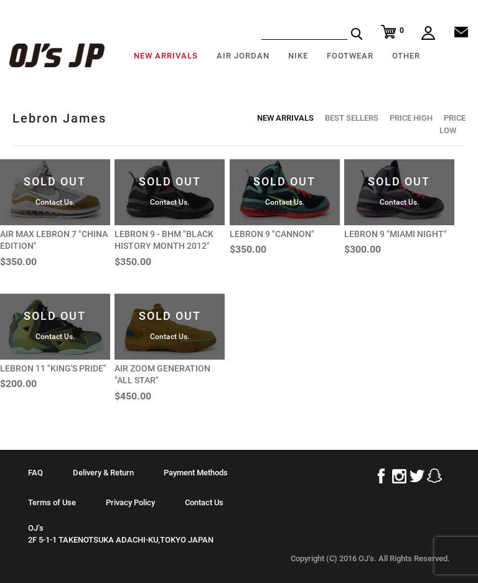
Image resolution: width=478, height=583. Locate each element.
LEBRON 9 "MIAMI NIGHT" (395, 234)
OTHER (406, 55)
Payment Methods (196, 472)
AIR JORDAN (243, 55)
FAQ (35, 472)
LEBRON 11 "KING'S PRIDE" (53, 368)
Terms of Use (52, 502)
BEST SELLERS (351, 118)
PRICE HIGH (411, 118)
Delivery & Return (103, 472)
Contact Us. (55, 202)
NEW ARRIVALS (166, 55)
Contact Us (204, 502)
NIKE (298, 55)
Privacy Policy (130, 502)
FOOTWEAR (350, 55)
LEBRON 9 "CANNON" (272, 234)
